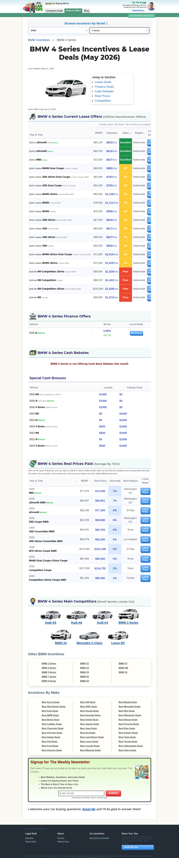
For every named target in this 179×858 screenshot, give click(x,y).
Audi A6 (76, 618)
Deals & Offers (73, 10)
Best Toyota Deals (128, 738)
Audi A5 (50, 618)
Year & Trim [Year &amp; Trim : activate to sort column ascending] (36, 134)
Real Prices (102, 96)
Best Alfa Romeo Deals (54, 703)
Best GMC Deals (88, 703)
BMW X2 (84, 664)
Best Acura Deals (51, 698)
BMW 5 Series (49, 668)
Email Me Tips (131, 843)
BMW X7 (123, 660)
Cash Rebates (104, 91)
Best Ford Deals (50, 742)
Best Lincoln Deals (90, 742)
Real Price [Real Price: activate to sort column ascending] (94, 479)
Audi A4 (102, 618)
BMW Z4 (61, 639)
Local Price (142, 487)
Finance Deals (104, 86)
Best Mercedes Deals (129, 703)
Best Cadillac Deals (52, 720)
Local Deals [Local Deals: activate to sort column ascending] (142, 479)
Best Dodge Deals (51, 733)
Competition (103, 100)
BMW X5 (84, 673)
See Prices (129, 333)
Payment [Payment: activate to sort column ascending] (112, 133)
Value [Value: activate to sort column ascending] (125, 133)
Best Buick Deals (51, 716)
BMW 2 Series (49, 660)
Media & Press (63, 838)
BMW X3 (84, 668)
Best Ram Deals (127, 724)
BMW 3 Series (128, 618)
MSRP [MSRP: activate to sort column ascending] (98, 133)
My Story (60, 834)
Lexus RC (118, 639)
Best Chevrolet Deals (53, 724)
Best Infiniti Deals (89, 716)
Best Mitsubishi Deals (130, 711)
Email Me (88, 805)
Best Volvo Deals (127, 746)
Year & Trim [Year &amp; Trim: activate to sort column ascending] (36, 479)
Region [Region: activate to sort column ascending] (139, 133)
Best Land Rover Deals (92, 733)
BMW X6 (84, 677)
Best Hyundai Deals (90, 711)
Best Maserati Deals (90, 746)
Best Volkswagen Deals (131, 742)
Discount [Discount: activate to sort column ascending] (107, 479)
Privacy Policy (30, 838)
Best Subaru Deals (128, 729)
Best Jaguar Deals (89, 720)
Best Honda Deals (89, 707)
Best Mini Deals (127, 707)
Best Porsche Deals (129, 720)
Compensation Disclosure (89, 854)
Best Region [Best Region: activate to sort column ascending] (123, 479)
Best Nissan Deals (128, 716)
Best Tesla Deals (127, 733)
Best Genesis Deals (52, 746)
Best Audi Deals (50, 707)
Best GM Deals (87, 698)
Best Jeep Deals (88, 724)
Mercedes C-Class (90, 639)
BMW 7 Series (49, 673)
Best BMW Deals (50, 711)
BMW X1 (84, 660)
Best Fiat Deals (49, 738)
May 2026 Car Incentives (99, 834)
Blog (86, 11)
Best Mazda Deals (128, 698)
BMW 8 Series (49, 677)
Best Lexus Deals (89, 738)
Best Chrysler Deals (52, 729)
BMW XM (123, 664)
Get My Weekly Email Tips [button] (141, 16)
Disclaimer (29, 834)
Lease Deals (103, 82)
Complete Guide (54, 11)
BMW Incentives (39, 40)
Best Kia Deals (87, 729)
